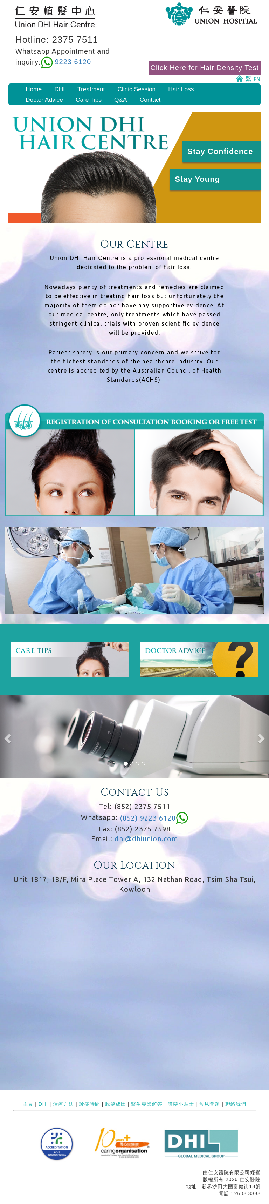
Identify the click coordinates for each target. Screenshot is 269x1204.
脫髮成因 (115, 1104)
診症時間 (89, 1104)
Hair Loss (181, 89)
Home (34, 89)
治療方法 (63, 1104)
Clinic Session (136, 89)
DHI (59, 89)
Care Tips (89, 99)
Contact (150, 99)
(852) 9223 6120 (148, 818)
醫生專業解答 (147, 1104)
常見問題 (209, 1104)
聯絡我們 (235, 1104)
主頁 (28, 1104)
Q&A (120, 99)
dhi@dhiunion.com (146, 839)
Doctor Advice (44, 99)
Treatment (91, 89)
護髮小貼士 (181, 1104)
